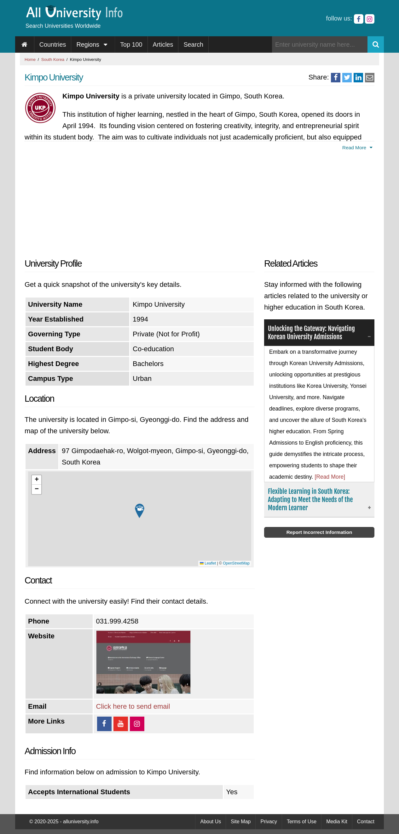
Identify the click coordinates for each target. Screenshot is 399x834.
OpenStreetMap (236, 563)
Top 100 (131, 44)
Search (193, 44)
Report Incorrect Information (319, 533)
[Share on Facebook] (335, 77)
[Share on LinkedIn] (358, 77)
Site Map (241, 821)
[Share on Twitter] (347, 77)
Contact (365, 821)
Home (30, 59)
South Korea (52, 59)
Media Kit (336, 821)
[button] (139, 511)
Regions (93, 44)
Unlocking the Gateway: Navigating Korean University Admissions (314, 332)
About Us (210, 821)
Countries (52, 44)
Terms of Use (301, 821)
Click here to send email (133, 706)
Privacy (268, 821)
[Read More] (330, 477)
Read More (358, 147)
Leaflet (208, 563)
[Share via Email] (369, 77)
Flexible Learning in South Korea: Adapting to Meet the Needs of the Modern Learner (313, 500)
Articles (163, 44)
